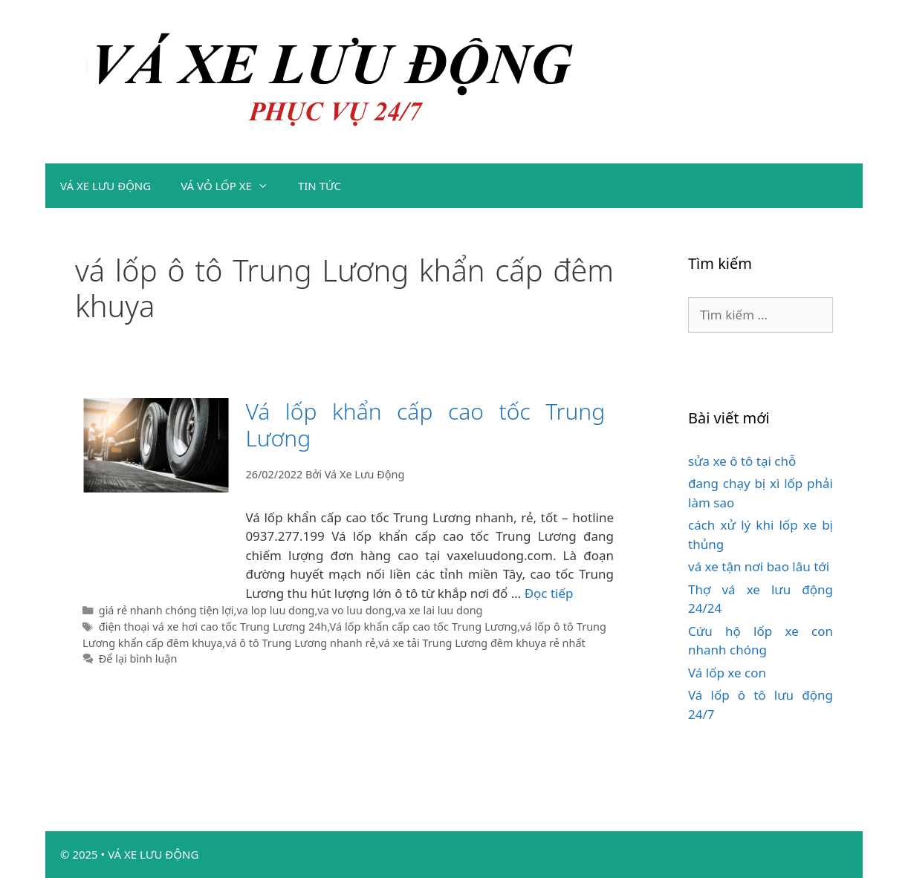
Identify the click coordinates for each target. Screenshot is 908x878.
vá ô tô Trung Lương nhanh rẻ (300, 643)
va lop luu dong (275, 610)
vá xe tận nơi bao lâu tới (758, 566)
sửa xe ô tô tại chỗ (742, 460)
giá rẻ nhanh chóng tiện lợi (166, 610)
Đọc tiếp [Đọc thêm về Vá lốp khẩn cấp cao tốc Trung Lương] (549, 593)
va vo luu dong (354, 610)
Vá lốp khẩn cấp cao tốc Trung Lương (425, 424)
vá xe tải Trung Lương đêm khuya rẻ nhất (482, 643)
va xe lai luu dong (438, 610)
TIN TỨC (319, 185)
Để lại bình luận (138, 658)
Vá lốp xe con (727, 672)
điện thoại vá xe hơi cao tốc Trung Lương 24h (213, 627)
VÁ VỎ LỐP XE (232, 185)
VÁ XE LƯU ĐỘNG (105, 185)
